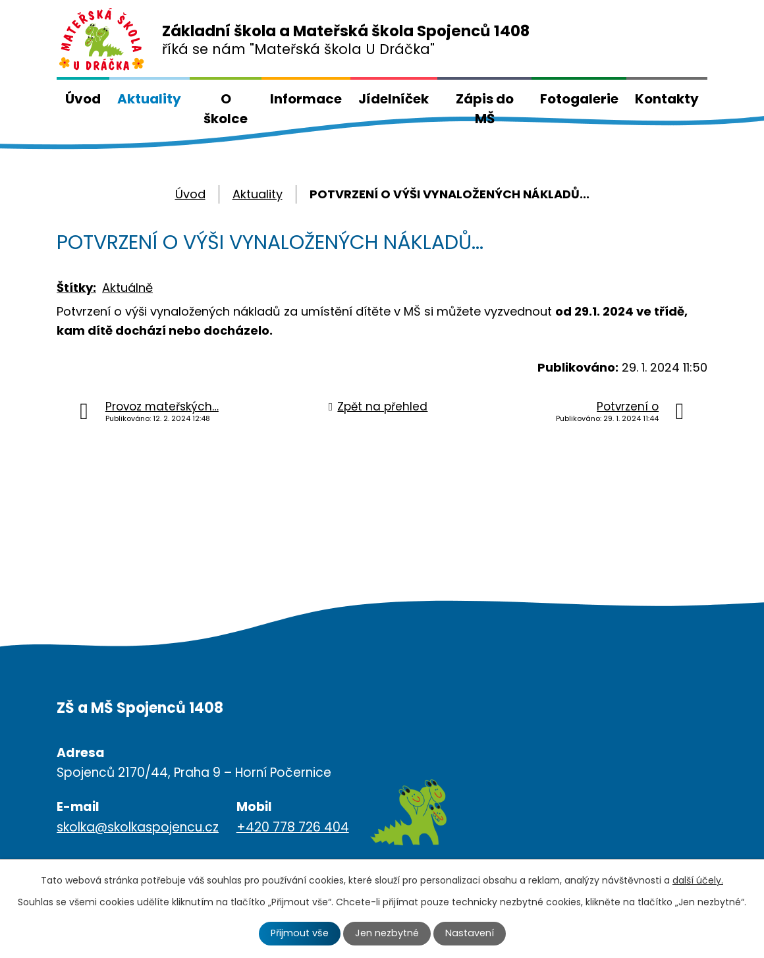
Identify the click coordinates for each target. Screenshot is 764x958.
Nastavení (469, 933)
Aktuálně (127, 287)
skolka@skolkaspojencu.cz (138, 827)
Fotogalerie (579, 99)
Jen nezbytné (387, 933)
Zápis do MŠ (485, 109)
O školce (226, 109)
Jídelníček (393, 99)
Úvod (83, 99)
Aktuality (149, 99)
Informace (306, 99)
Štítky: (76, 287)
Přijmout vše (300, 933)
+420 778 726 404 (292, 827)
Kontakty (667, 99)
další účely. (697, 880)
